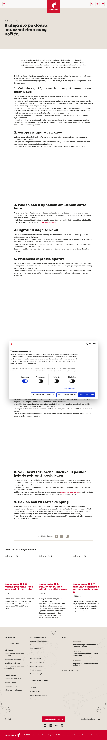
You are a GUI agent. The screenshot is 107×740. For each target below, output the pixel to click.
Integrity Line (97, 735)
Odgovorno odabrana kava (15, 659)
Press (44, 735)
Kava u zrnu (34, 645)
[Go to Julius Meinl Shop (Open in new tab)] (97, 4)
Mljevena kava (35, 649)
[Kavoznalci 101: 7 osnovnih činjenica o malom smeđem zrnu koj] (87, 569)
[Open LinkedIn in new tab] (45, 725)
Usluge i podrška (10, 686)
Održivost (8, 650)
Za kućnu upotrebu (38, 638)
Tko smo (33, 688)
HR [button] (103, 4)
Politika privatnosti (64, 735)
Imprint (51, 735)
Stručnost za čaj (36, 666)
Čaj (31, 652)
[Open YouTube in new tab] (56, 725)
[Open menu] (4, 4)
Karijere (33, 699)
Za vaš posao (10, 675)
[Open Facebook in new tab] (51, 725)
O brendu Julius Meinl (39, 680)
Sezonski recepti (36, 674)
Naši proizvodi (10, 683)
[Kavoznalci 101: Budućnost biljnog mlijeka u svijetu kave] (54, 569)
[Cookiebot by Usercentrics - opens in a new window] (88, 344)
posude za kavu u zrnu (69, 492)
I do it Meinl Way (11, 644)
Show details (69, 388)
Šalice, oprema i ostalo (13, 690)
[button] (92, 4)
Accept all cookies (87, 394)
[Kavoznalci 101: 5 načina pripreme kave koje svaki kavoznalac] (19, 569)
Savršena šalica (37, 659)
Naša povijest (35, 691)
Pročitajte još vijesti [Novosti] (70, 670)
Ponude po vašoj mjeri (13, 679)
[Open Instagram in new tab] (62, 725)
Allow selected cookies (67, 394)
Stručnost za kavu (37, 662)
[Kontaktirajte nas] (53, 719)
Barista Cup (9, 638)
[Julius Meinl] (53, 6)
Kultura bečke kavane (38, 695)
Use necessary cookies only (43, 394)
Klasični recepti (36, 670)
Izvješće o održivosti (12, 663)
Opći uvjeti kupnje (82, 735)
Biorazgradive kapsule (38, 641)
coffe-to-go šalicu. (50, 222)
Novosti (33, 684)
